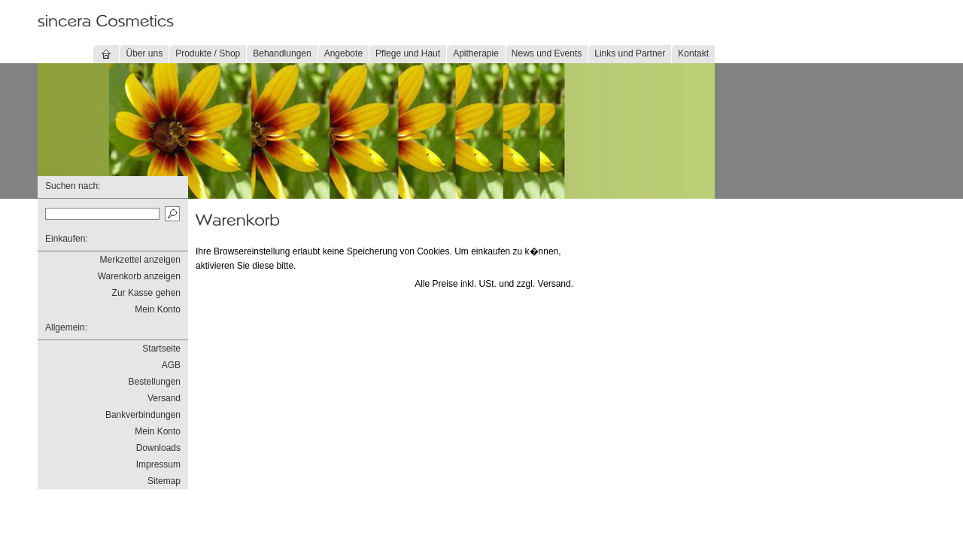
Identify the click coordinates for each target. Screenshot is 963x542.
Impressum (158, 464)
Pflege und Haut (407, 53)
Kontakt (693, 53)
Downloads (158, 448)
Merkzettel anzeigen (140, 259)
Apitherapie (476, 53)
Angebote (343, 53)
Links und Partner (629, 53)
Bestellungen (155, 381)
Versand (164, 398)
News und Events (547, 53)
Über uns (144, 53)
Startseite (161, 348)
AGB (171, 365)
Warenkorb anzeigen (139, 276)
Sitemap (164, 481)
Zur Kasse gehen (146, 293)
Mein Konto (158, 309)
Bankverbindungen (143, 415)
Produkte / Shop (207, 53)
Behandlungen (282, 53)
